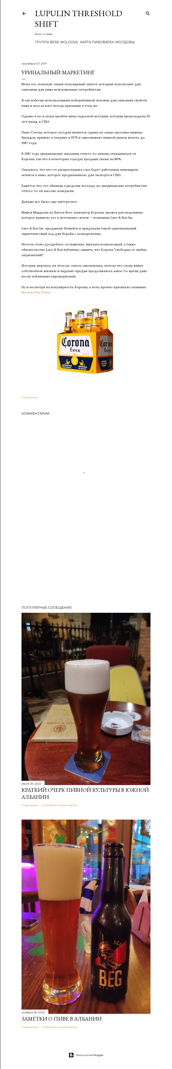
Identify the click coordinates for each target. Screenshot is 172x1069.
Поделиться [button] (30, 397)
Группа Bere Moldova (56, 42)
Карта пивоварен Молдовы (107, 42)
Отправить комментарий (59, 805)
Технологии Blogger (86, 1055)
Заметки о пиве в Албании (62, 1018)
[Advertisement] (86, 563)
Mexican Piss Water (36, 292)
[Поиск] (147, 12)
